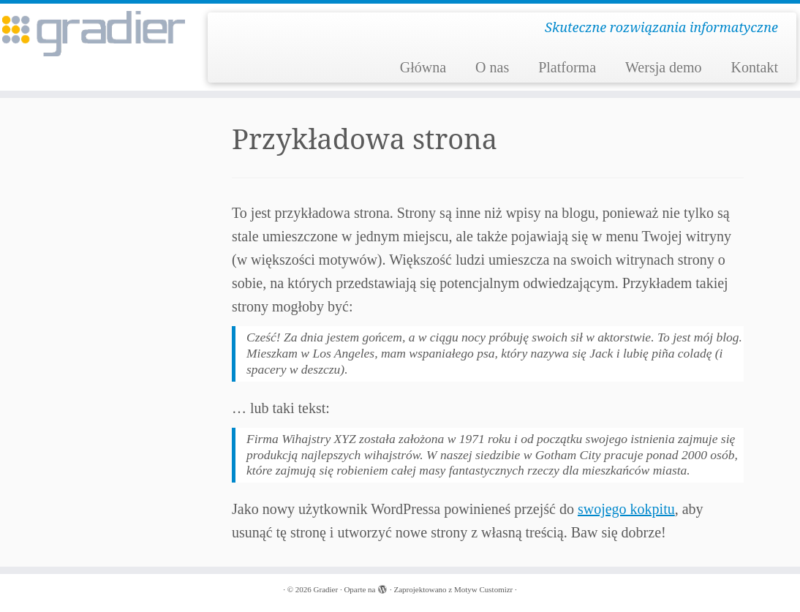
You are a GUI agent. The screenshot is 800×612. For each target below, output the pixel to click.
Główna (423, 67)
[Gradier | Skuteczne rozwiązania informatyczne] (93, 33)
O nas (492, 67)
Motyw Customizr (483, 589)
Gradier (326, 589)
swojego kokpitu (626, 509)
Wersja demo (663, 67)
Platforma (567, 67)
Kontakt (754, 67)
